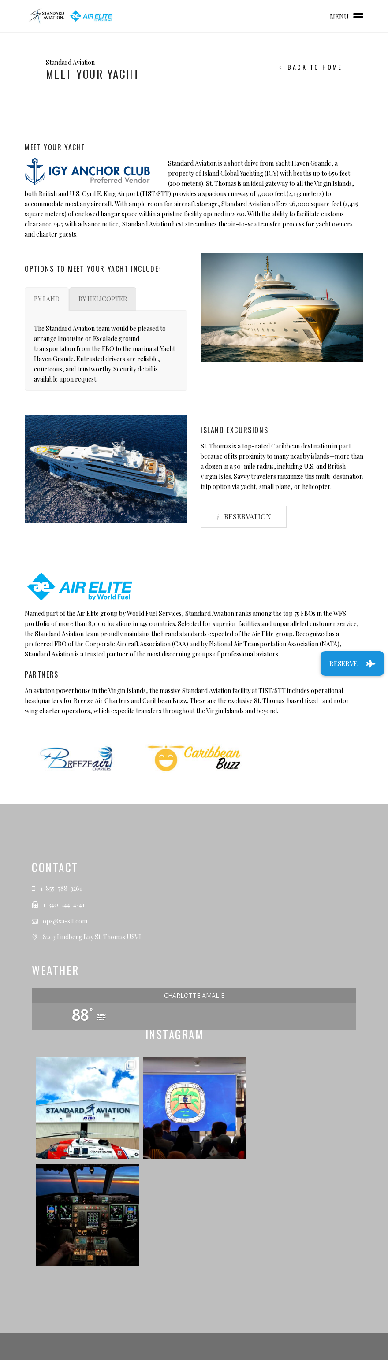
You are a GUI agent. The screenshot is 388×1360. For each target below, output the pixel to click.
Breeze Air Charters (102, 701)
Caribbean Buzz (164, 701)
